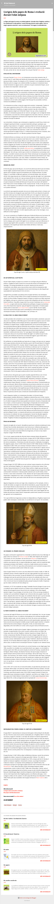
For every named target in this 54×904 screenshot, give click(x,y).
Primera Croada (23, 556)
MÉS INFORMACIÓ (45, 830)
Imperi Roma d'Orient (33, 380)
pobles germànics (29, 148)
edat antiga (41, 70)
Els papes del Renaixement (12, 792)
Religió (15, 805)
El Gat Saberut (9, 3)
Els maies (6, 849)
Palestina (33, 558)
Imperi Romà (17, 77)
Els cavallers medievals (10, 880)
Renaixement (7, 766)
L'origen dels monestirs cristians (13, 790)
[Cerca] (52, 4)
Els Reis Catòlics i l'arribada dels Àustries (15, 818)
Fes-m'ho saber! (18, 796)
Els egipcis (7, 865)
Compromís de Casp (41, 678)
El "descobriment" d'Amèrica (11, 834)
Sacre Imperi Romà (23, 307)
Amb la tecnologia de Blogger (27, 898)
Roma (20, 805)
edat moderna (40, 777)
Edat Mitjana (7, 805)
